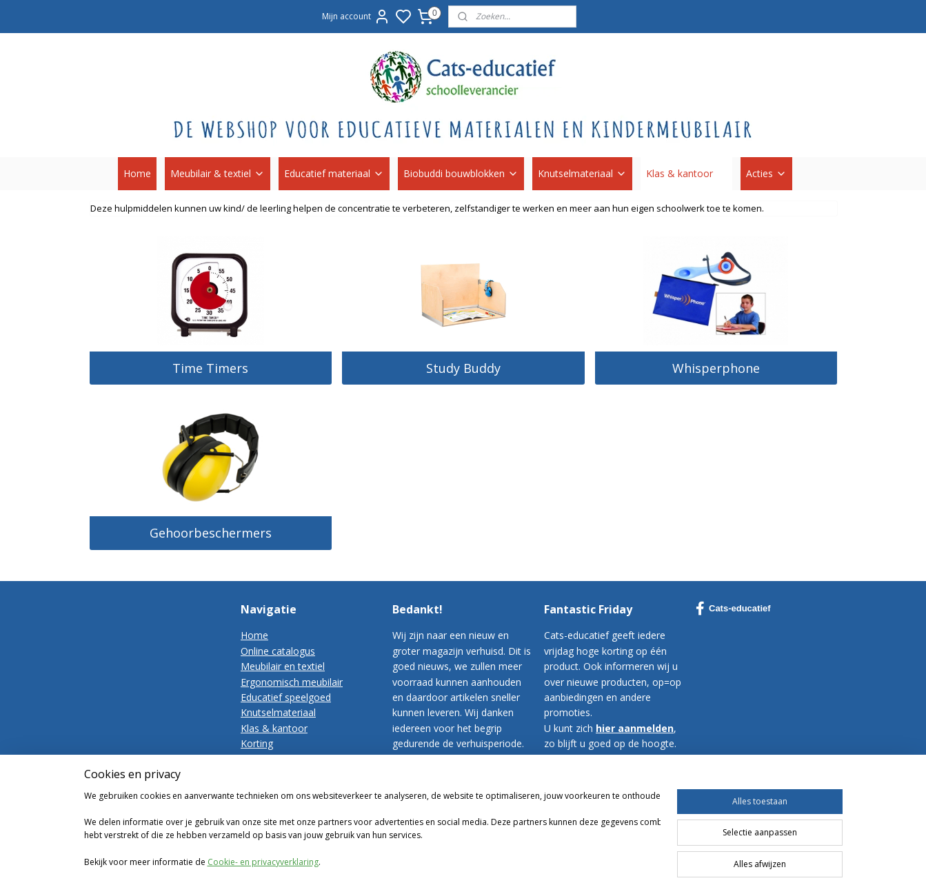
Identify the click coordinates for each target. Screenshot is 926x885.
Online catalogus (278, 651)
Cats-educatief (733, 609)
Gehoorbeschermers (210, 533)
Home (137, 173)
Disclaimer (264, 805)
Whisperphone (716, 368)
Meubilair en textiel (283, 666)
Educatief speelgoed (286, 697)
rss (628, 856)
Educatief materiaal (334, 173)
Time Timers (210, 368)
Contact (258, 758)
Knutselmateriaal (582, 173)
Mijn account (356, 16)
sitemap (599, 856)
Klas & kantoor (686, 173)
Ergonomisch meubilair (292, 682)
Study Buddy (462, 368)
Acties (766, 173)
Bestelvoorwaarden (284, 774)
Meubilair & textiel (217, 173)
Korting (257, 743)
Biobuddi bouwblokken (461, 173)
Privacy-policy (271, 789)
